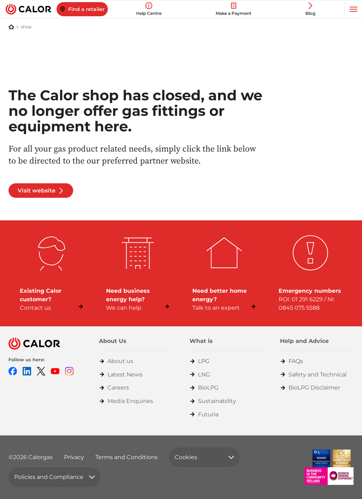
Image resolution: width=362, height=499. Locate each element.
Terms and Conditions (126, 457)
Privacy (74, 457)
